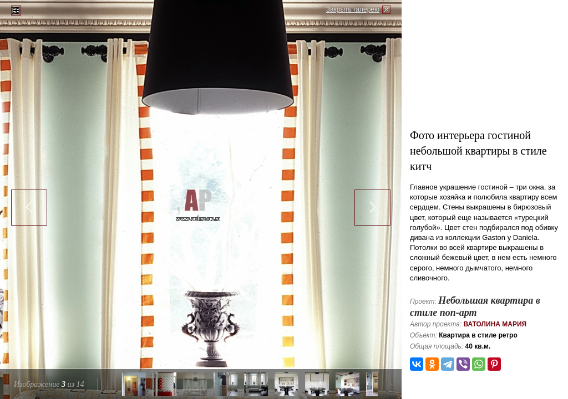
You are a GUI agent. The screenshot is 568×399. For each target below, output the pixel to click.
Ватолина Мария (494, 324)
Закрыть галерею (352, 9)
